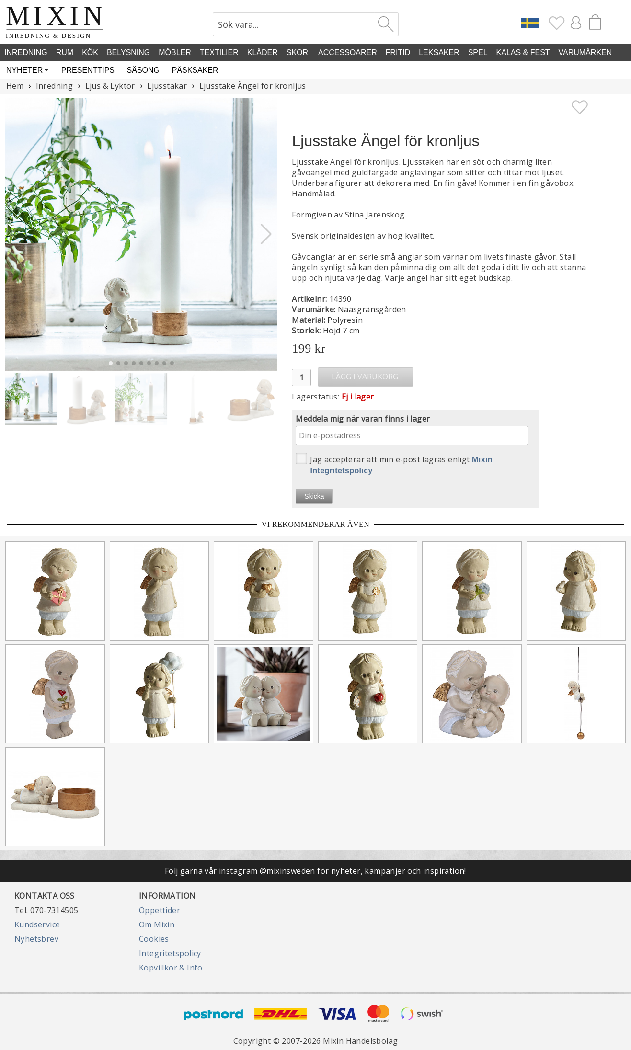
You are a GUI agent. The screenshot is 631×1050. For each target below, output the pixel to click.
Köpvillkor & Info (171, 967)
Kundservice (37, 924)
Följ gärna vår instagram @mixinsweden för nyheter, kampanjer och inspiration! (315, 871)
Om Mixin (156, 924)
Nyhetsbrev (36, 939)
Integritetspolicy (170, 953)
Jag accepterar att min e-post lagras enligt (394, 464)
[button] (266, 234)
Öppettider (159, 910)
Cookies (154, 939)
